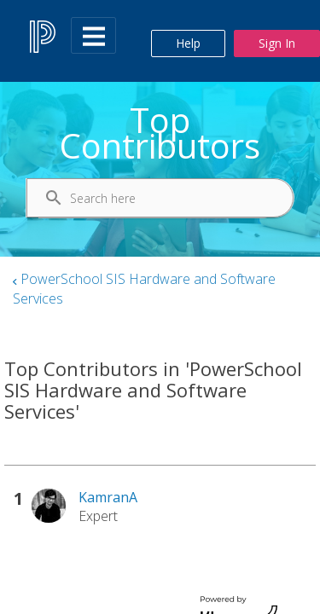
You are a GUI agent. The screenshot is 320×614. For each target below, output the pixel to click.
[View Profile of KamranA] (108, 497)
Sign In (277, 43)
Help (188, 43)
